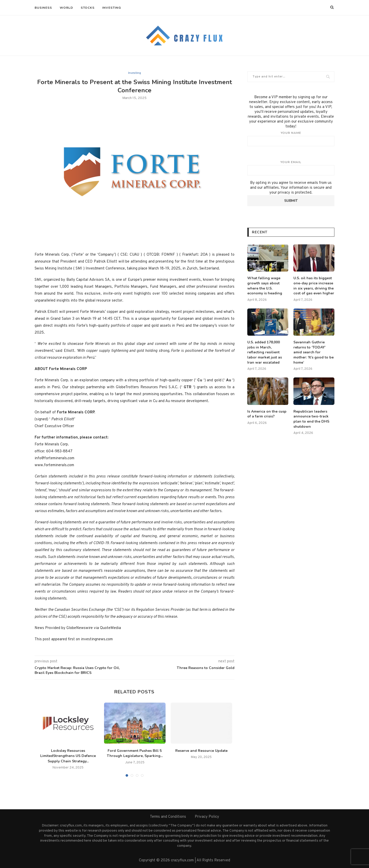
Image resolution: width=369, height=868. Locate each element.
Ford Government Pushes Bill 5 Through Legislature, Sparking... (135, 753)
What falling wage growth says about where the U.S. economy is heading (264, 286)
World (66, 8)
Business (43, 8)
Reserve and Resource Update (201, 750)
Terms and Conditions (168, 816)
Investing (111, 8)
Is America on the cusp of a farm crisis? (266, 414)
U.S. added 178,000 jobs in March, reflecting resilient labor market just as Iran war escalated (264, 352)
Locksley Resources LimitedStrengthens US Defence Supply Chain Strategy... (68, 756)
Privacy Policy (207, 816)
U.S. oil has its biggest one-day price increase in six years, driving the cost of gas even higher (313, 286)
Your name (290, 138)
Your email (290, 167)
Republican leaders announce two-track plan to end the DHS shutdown (311, 419)
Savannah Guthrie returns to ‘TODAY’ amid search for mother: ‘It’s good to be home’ (313, 352)
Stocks (88, 8)
